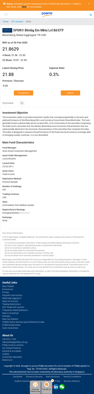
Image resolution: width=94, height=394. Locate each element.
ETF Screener (17, 21)
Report (70, 93)
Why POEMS (8, 286)
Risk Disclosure (53, 376)
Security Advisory (72, 381)
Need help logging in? (12, 298)
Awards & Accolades (11, 351)
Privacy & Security (34, 376)
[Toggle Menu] (6, 14)
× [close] (89, 3)
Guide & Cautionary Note (25, 381)
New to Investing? (10, 313)
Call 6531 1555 (9, 339)
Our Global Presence (11, 348)
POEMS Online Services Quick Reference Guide (23, 322)
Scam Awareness (10, 328)
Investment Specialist (12, 357)
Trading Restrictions (11, 304)
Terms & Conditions (72, 376)
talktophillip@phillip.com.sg (14, 342)
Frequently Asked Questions (15, 310)
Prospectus (23, 93)
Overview (7, 103)
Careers (5, 354)
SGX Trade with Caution (13, 307)
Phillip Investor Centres (12, 345)
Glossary (6, 316)
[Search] (90, 15)
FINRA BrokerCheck (11, 325)
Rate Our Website (10, 319)
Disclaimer (17, 376)
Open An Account (10, 301)
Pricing (5, 292)
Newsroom (7, 360)
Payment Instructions (12, 295)
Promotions (7, 289)
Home (5, 21)
